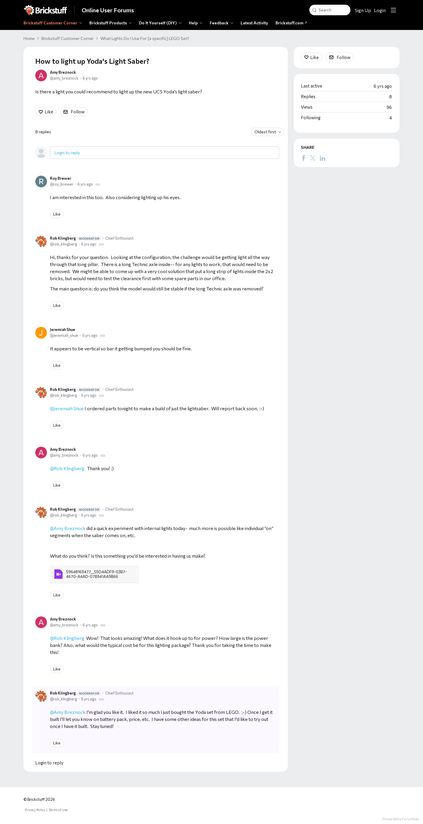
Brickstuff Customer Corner (50, 22)
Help (193, 22)
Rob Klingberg (75, 238)
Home (29, 38)
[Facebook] (303, 157)
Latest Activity (254, 22)
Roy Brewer (60, 178)
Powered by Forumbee (400, 819)
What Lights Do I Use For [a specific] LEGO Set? (144, 38)
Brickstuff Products (108, 22)
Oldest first (265, 131)
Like (49, 111)
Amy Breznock (63, 72)
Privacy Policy (35, 810)
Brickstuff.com (291, 22)
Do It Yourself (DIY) (158, 22)
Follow (78, 111)
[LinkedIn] (322, 157)
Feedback (219, 22)
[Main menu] (393, 10)
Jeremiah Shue (62, 329)
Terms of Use (58, 810)
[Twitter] (312, 157)
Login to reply (67, 152)
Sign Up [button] (363, 10)
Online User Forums (108, 10)
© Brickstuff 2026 (39, 799)
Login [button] (380, 10)
